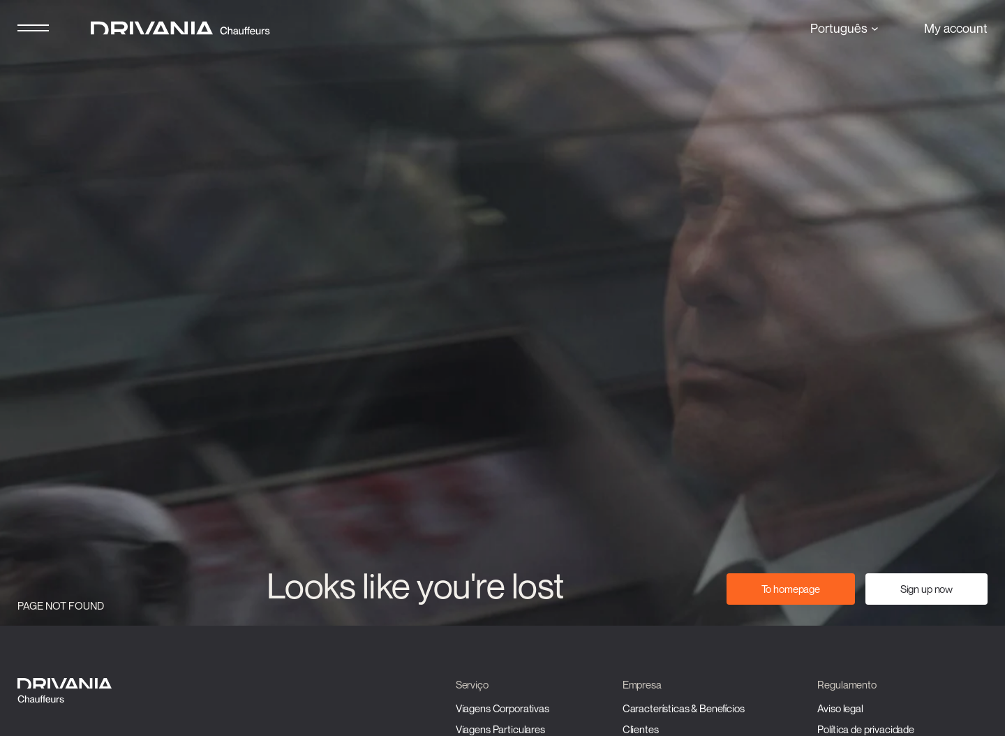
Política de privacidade (865, 729)
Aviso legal (840, 708)
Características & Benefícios (684, 708)
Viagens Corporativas (502, 708)
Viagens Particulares (500, 729)
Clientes (641, 729)
